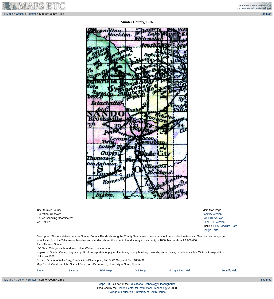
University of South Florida (150, 291)
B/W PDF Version (212, 218)
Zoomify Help (229, 270)
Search (41, 270)
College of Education (120, 291)
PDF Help (106, 270)
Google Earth (210, 230)
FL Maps (8, 13)
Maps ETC (105, 284)
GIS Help (140, 270)
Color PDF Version (213, 222)
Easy (216, 226)
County (20, 13)
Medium (225, 226)
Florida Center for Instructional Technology (142, 287)
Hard (234, 226)
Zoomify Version (211, 214)
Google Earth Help (180, 270)
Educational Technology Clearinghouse (152, 284)
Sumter (31, 13)
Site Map (266, 13)
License (73, 270)
